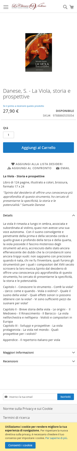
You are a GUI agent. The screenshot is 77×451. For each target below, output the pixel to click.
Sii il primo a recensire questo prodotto (23, 105)
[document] (39, 437)
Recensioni (10, 361)
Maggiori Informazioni (18, 352)
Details (8, 215)
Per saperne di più (56, 438)
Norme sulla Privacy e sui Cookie (28, 408)
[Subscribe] (65, 397)
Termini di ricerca (16, 417)
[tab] (38, 215)
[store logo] (29, 6)
